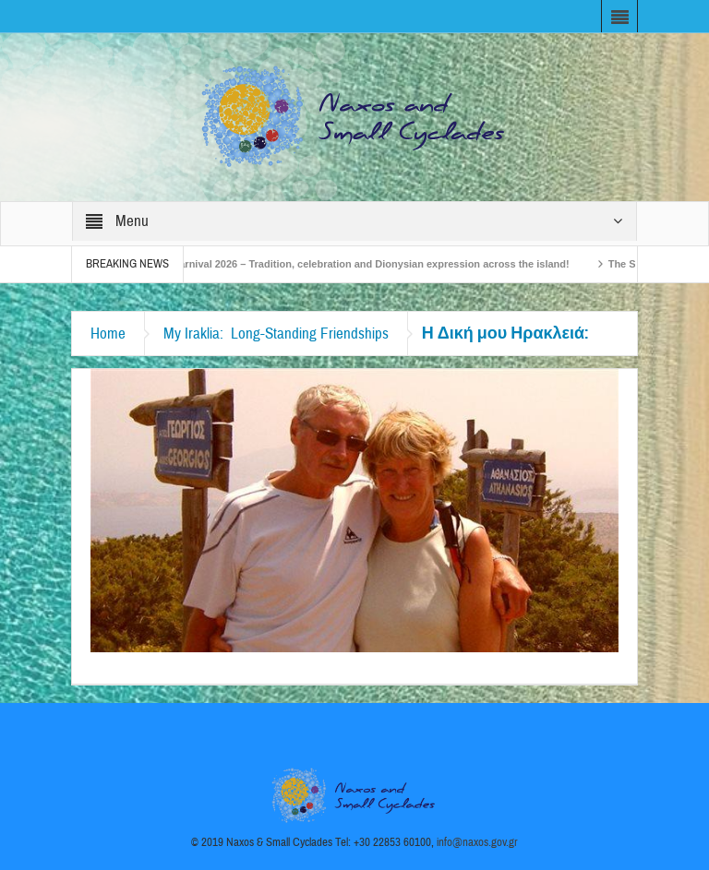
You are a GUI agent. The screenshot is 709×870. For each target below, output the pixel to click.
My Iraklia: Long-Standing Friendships (276, 333)
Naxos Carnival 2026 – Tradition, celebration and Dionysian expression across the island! (360, 263)
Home (108, 333)
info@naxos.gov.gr (477, 842)
